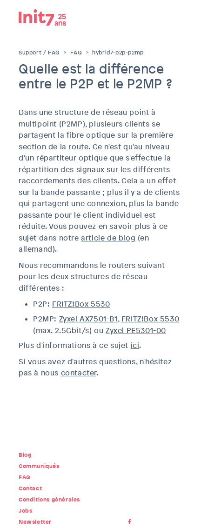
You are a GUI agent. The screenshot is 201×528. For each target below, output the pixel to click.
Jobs (25, 511)
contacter (78, 373)
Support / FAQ (39, 52)
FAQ (76, 52)
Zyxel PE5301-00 (136, 330)
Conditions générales (49, 499)
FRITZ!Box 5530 (81, 304)
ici (135, 345)
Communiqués (39, 466)
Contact (30, 488)
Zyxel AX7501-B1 (88, 319)
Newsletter (35, 522)
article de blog (108, 238)
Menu (175, 16)
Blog (25, 455)
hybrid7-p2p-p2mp (118, 52)
